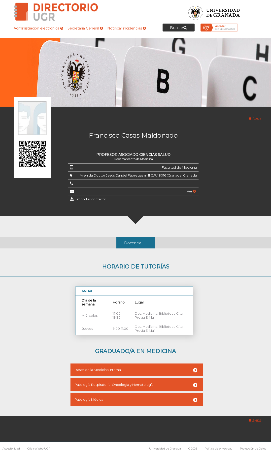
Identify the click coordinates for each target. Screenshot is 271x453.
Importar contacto (91, 199)
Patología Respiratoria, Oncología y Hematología (114, 385)
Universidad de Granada (214, 11)
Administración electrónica (38, 28)
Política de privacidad (218, 448)
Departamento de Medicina (133, 159)
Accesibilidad (11, 448)
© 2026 (192, 448)
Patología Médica (89, 399)
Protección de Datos (253, 448)
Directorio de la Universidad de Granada (56, 11)
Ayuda (255, 118)
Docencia (132, 243)
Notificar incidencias (126, 28)
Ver (191, 191)
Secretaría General (85, 28)
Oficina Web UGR (38, 448)
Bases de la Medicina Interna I (98, 370)
